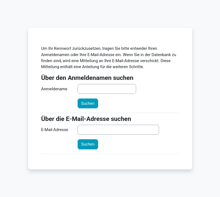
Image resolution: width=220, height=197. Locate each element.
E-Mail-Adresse (54, 129)
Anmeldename (54, 88)
